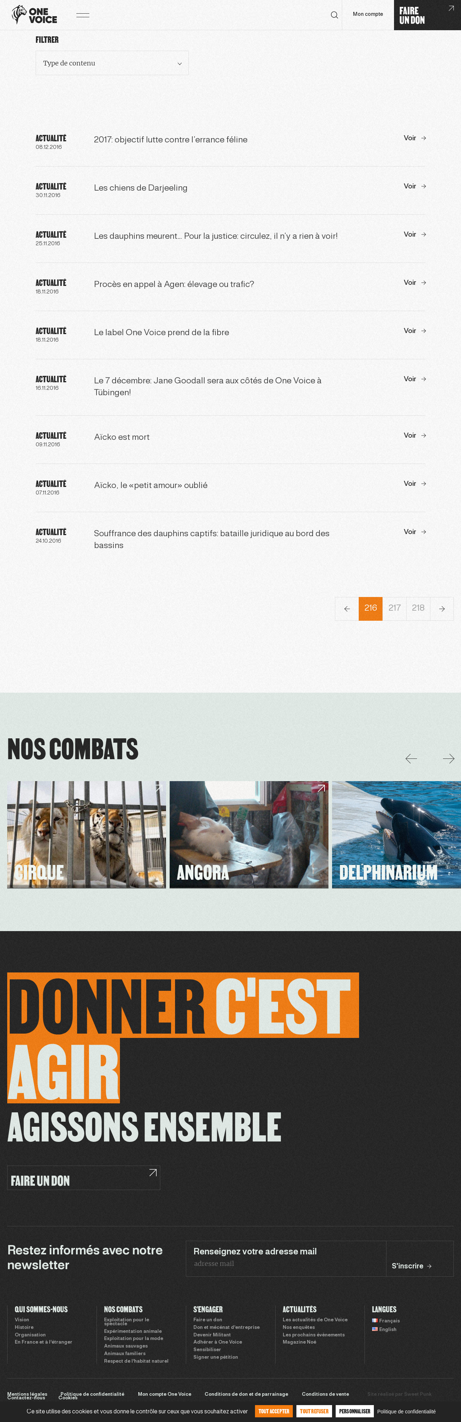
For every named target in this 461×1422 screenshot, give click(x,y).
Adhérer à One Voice (217, 1342)
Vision (22, 1320)
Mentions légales (27, 1395)
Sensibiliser (207, 1350)
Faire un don (207, 1320)
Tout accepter (274, 1411)
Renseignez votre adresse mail (255, 1252)
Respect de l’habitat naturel (136, 1361)
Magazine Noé (299, 1342)
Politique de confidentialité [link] (406, 1411)
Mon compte (368, 14)
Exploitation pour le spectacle (126, 1322)
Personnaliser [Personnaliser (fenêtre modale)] (355, 1411)
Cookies (67, 1398)
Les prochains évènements (314, 1335)
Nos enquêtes (299, 1328)
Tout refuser (314, 1411)
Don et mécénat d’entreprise (226, 1328)
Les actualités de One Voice (315, 1320)
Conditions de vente (325, 1395)
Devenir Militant (212, 1335)
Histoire (24, 1328)
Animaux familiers (125, 1354)
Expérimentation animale (133, 1332)
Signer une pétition (215, 1357)
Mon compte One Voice (164, 1395)
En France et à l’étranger (43, 1342)
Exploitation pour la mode (133, 1339)
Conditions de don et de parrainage (246, 1395)
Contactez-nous (26, 1398)
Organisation (30, 1335)
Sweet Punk (417, 1395)
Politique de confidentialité (92, 1395)
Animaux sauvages (126, 1346)
